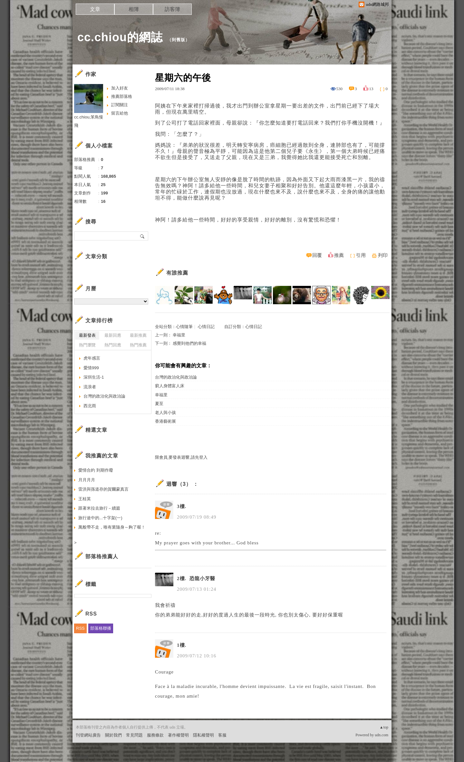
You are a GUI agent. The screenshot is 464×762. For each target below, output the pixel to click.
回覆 (317, 255)
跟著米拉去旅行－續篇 (99, 508)
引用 (361, 255)
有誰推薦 (177, 273)
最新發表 (87, 335)
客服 (222, 735)
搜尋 (142, 235)
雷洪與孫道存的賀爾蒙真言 (103, 489)
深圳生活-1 (93, 377)
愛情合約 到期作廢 (95, 470)
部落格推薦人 (101, 556)
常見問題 (134, 735)
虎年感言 (91, 358)
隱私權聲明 (203, 735)
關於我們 (113, 735)
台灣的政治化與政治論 (176, 377)
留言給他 (119, 113)
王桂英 (84, 498)
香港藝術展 (165, 421)
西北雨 (89, 405)
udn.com (381, 735)
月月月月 (86, 479)
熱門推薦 (138, 345)
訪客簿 (172, 9)
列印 (383, 255)
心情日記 (206, 326)
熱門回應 (112, 345)
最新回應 (112, 335)
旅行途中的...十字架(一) (100, 517)
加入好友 (119, 88)
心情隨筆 (184, 326)
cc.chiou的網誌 (120, 37)
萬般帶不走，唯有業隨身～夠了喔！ (111, 527)
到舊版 (178, 39)
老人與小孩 (165, 412)
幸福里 (179, 335)
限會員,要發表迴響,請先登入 (181, 457)
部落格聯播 (100, 628)
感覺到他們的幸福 (189, 343)
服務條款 (155, 735)
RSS (80, 628)
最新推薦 (138, 335)
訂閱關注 (119, 104)
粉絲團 (82, 757)
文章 (95, 9)
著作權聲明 (178, 735)
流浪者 (89, 386)
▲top (384, 727)
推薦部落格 (121, 96)
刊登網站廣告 (88, 735)
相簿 (134, 9)
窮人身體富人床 (169, 385)
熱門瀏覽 (87, 345)
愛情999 (91, 367)
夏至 (159, 403)
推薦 (339, 255)
